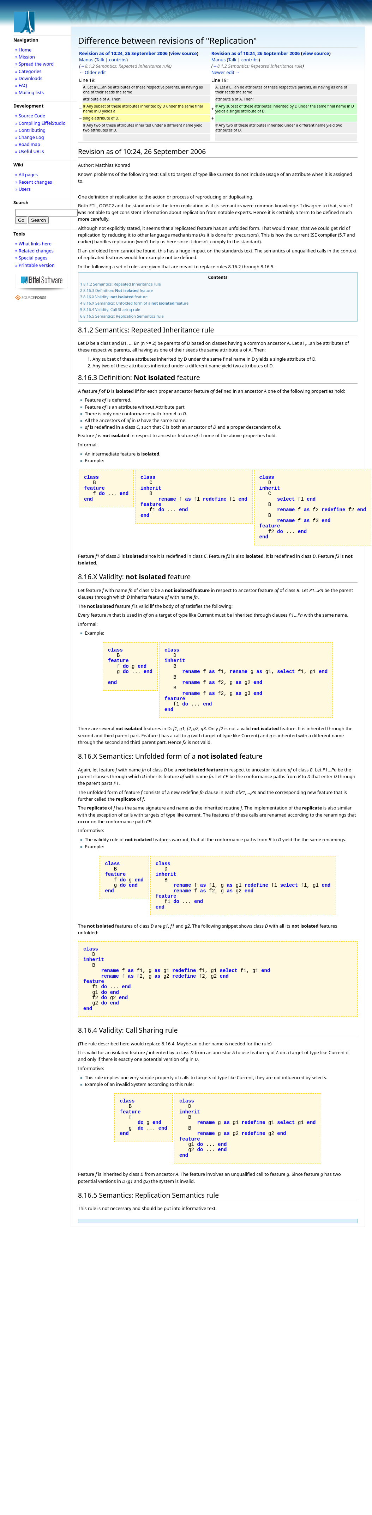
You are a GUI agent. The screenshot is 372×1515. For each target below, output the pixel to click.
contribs (117, 59)
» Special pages (31, 258)
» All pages (26, 174)
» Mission (25, 57)
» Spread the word (34, 64)
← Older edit (92, 72)
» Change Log (29, 137)
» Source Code (30, 115)
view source (183, 53)
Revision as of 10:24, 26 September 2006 (123, 53)
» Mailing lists (29, 92)
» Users (23, 189)
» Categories (28, 71)
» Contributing (30, 130)
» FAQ (21, 85)
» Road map (27, 144)
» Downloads (28, 78)
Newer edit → (225, 72)
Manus (86, 59)
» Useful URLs (29, 151)
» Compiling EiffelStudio (40, 123)
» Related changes (34, 251)
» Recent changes (33, 182)
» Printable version (35, 265)
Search (21, 202)
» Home (23, 50)
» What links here (33, 243)
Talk (100, 59)
